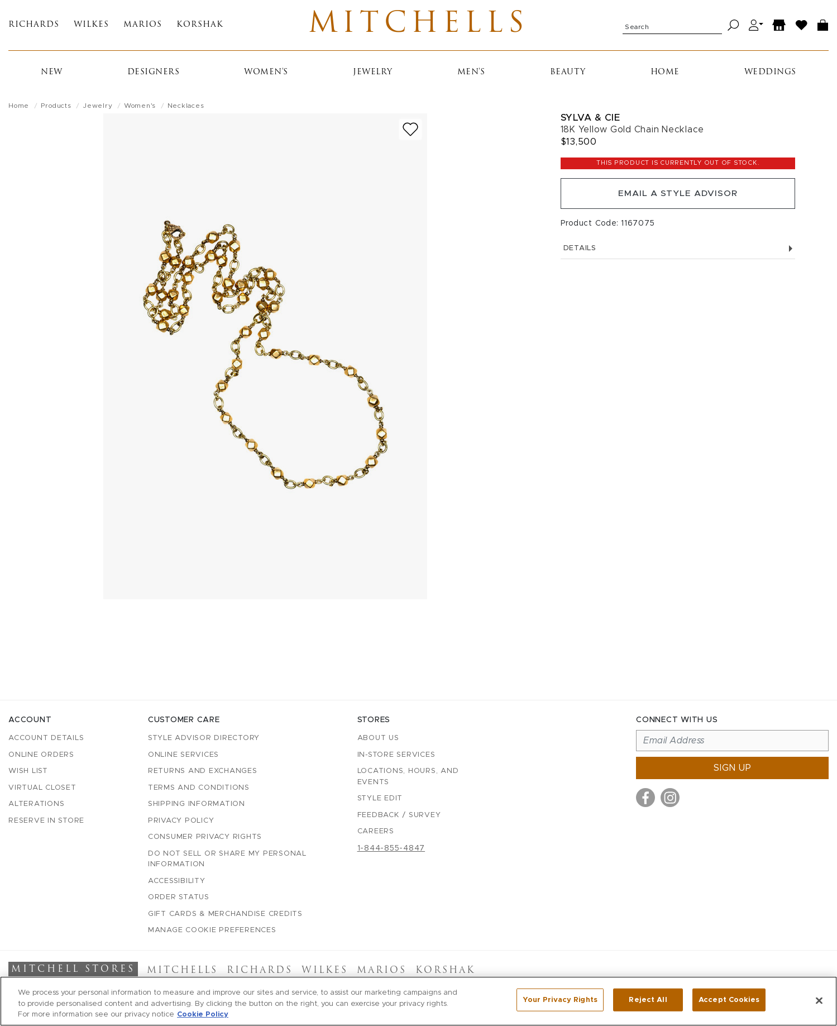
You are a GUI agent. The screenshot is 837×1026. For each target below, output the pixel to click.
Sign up (733, 768)
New (52, 74)
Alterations (36, 804)
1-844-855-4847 (391, 848)
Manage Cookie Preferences (212, 930)
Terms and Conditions (199, 787)
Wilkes (91, 26)
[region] (418, 1001)
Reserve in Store (46, 820)
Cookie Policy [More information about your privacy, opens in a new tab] (202, 1014)
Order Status (178, 897)
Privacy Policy (181, 820)
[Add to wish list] (410, 131)
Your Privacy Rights (560, 1000)
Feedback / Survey (399, 815)
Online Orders (41, 754)
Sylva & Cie (590, 120)
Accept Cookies (729, 1000)
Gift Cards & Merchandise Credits (225, 914)
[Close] (819, 1000)
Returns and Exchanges (202, 771)
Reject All (648, 1000)
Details (677, 252)
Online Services (183, 754)
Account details (46, 738)
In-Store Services (396, 754)
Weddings (770, 74)
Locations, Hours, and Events (408, 777)
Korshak (199, 26)
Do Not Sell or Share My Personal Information (227, 859)
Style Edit (380, 799)
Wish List (28, 771)
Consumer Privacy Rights (205, 837)
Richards (33, 26)
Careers (375, 832)
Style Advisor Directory (204, 738)
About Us (378, 738)
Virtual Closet (42, 787)
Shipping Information (196, 804)
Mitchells (418, 26)
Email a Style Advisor (677, 196)
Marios (142, 26)
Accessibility (176, 881)
